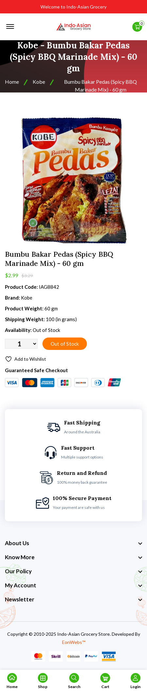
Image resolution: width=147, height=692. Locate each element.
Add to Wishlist (25, 359)
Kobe (39, 81)
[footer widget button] (73, 543)
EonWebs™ (73, 642)
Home (12, 81)
